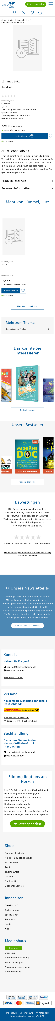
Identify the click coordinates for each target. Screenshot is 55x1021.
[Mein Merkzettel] (32, 13)
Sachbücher (11, 862)
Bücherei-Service (14, 886)
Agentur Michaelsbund (17, 967)
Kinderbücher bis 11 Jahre (16, 329)
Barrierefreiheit (18, 1016)
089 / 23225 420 (15, 755)
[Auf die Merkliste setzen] (50, 136)
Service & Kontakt (13, 677)
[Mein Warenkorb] (40, 12)
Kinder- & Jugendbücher (18, 858)
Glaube (9, 876)
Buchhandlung (13, 971)
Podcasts (10, 919)
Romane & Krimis (14, 853)
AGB (42, 1016)
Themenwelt (12, 872)
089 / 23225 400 (15, 670)
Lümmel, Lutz (10, 81)
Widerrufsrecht (12, 721)
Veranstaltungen (14, 962)
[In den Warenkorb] (24, 136)
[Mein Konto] (23, 12)
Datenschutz (26, 1013)
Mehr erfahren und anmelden (27, 625)
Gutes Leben (12, 910)
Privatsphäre (42, 1013)
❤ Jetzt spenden (36, 4)
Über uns (10, 953)
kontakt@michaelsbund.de (21, 667)
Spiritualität (11, 914)
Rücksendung (29, 721)
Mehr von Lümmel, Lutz (27, 306)
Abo (7, 928)
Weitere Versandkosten (16, 717)
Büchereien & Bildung (17, 957)
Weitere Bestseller (27, 482)
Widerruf (33, 1016)
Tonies (8, 867)
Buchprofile (11, 881)
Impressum (11, 1013)
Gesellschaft (11, 905)
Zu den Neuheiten (27, 410)
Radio (8, 924)
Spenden (13, 948)
